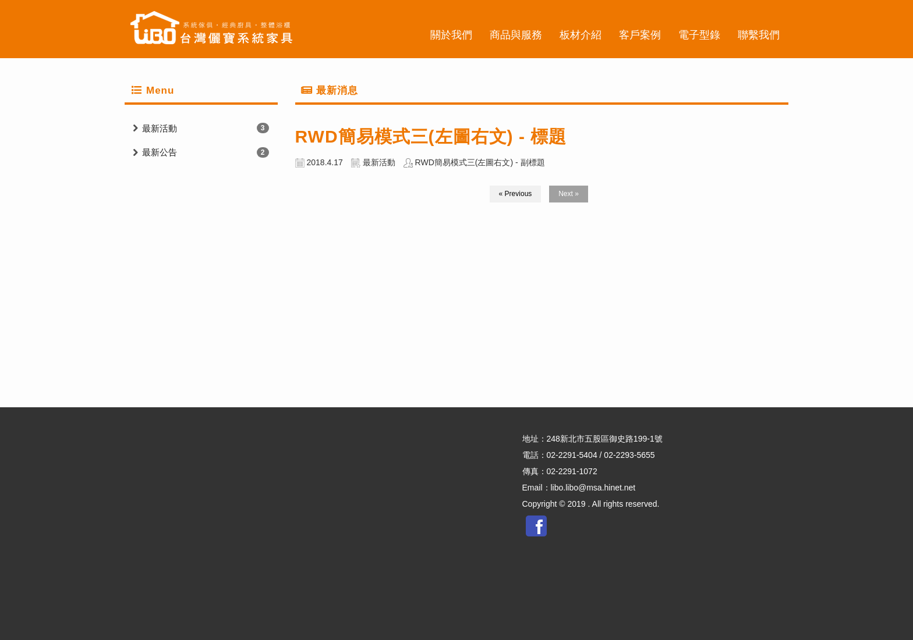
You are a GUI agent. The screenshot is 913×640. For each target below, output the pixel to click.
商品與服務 (516, 35)
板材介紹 (580, 35)
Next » (568, 194)
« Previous (515, 194)
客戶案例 (640, 35)
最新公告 (159, 152)
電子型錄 (699, 35)
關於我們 (451, 35)
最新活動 (159, 128)
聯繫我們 (759, 35)
